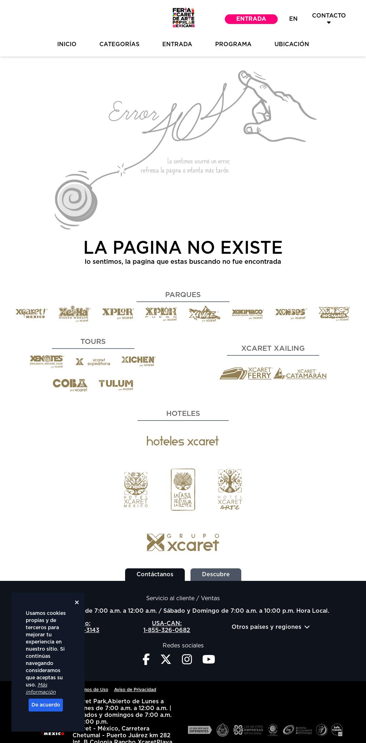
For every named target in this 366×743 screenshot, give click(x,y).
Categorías (119, 44)
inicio (66, 44)
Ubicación (291, 44)
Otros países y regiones (271, 627)
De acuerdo (45, 705)
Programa (233, 44)
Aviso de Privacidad (135, 690)
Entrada (251, 19)
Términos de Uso (90, 690)
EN (293, 19)
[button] (183, 19)
